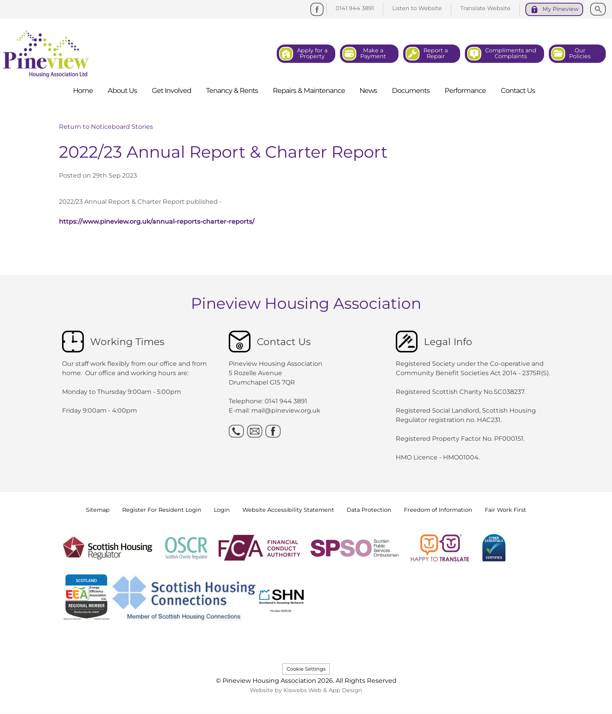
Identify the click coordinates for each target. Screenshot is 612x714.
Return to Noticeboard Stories (106, 126)
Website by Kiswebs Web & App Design (306, 690)
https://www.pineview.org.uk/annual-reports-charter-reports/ (156, 221)
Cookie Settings (306, 669)
